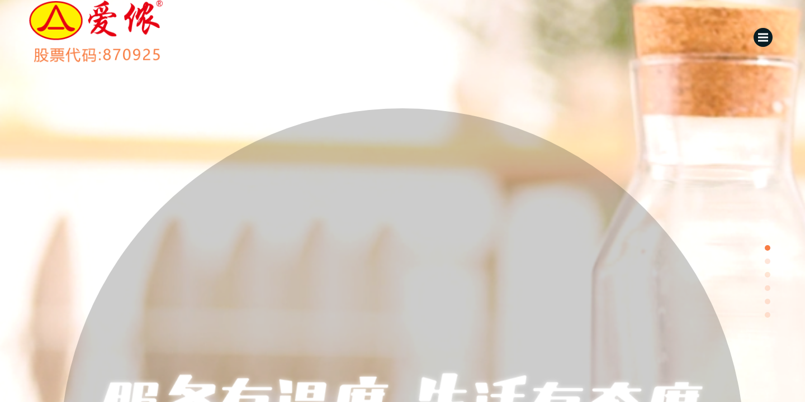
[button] (767, 248)
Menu (765, 33)
